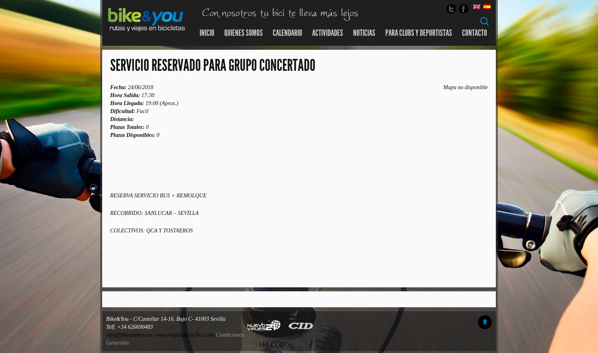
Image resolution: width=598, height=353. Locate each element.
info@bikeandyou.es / (131, 335)
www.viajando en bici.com (185, 335)
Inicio (207, 33)
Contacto (474, 33)
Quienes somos (243, 33)
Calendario (287, 33)
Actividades (327, 33)
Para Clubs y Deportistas (418, 33)
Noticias (364, 33)
